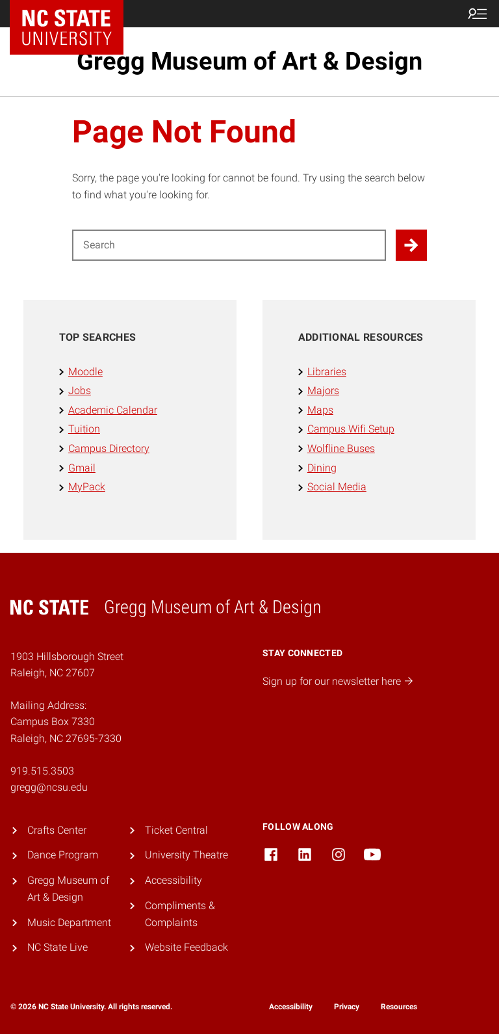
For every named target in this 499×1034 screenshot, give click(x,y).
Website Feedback (186, 947)
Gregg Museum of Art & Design (249, 61)
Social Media (336, 487)
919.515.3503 (42, 771)
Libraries (326, 371)
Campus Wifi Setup (350, 429)
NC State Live (57, 947)
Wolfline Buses (341, 448)
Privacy (346, 1006)
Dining (322, 468)
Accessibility (173, 880)
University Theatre (186, 855)
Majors (323, 390)
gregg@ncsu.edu (49, 787)
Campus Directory (108, 448)
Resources (399, 1006)
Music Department (69, 922)
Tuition (84, 429)
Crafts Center (56, 830)
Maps (320, 410)
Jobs (79, 390)
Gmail (82, 468)
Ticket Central (176, 830)
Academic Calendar (112, 410)
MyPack (86, 487)
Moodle (85, 371)
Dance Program (62, 855)
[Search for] (229, 245)
